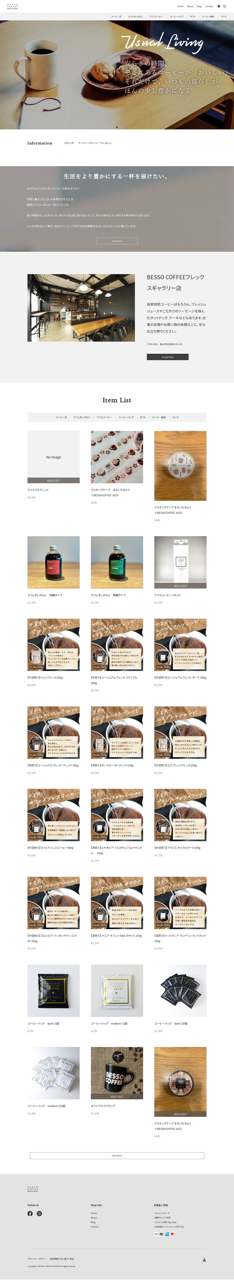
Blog (199, 6)
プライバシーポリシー (37, 1259)
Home (181, 6)
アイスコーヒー (156, 16)
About (190, 6)
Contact (209, 6)
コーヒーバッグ (176, 16)
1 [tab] (117, 127)
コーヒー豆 (116, 16)
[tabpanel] (117, 75)
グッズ (224, 16)
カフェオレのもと (135, 16)
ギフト (192, 16)
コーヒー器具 (208, 16)
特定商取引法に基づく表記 (62, 1259)
